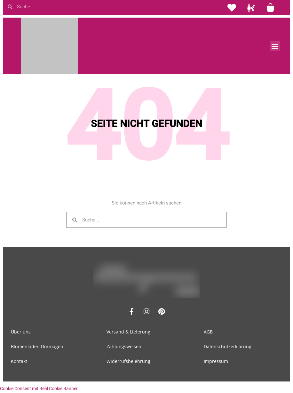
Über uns (21, 332)
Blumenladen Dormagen (37, 346)
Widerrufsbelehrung (128, 361)
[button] (275, 46)
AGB (208, 332)
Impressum (216, 361)
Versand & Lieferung (128, 332)
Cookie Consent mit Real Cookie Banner (39, 388)
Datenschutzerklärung (227, 346)
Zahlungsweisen (124, 346)
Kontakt (19, 361)
